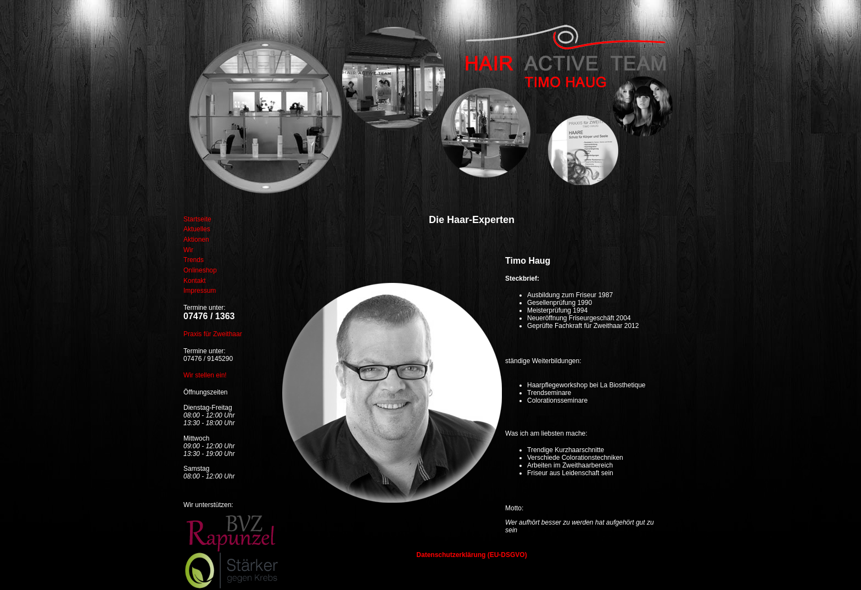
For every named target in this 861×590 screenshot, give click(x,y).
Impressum (199, 290)
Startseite (197, 219)
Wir (188, 250)
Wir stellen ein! (205, 375)
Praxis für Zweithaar (212, 334)
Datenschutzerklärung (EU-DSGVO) (471, 555)
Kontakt (194, 281)
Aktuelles (196, 229)
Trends (193, 260)
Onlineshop (200, 270)
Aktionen (196, 239)
